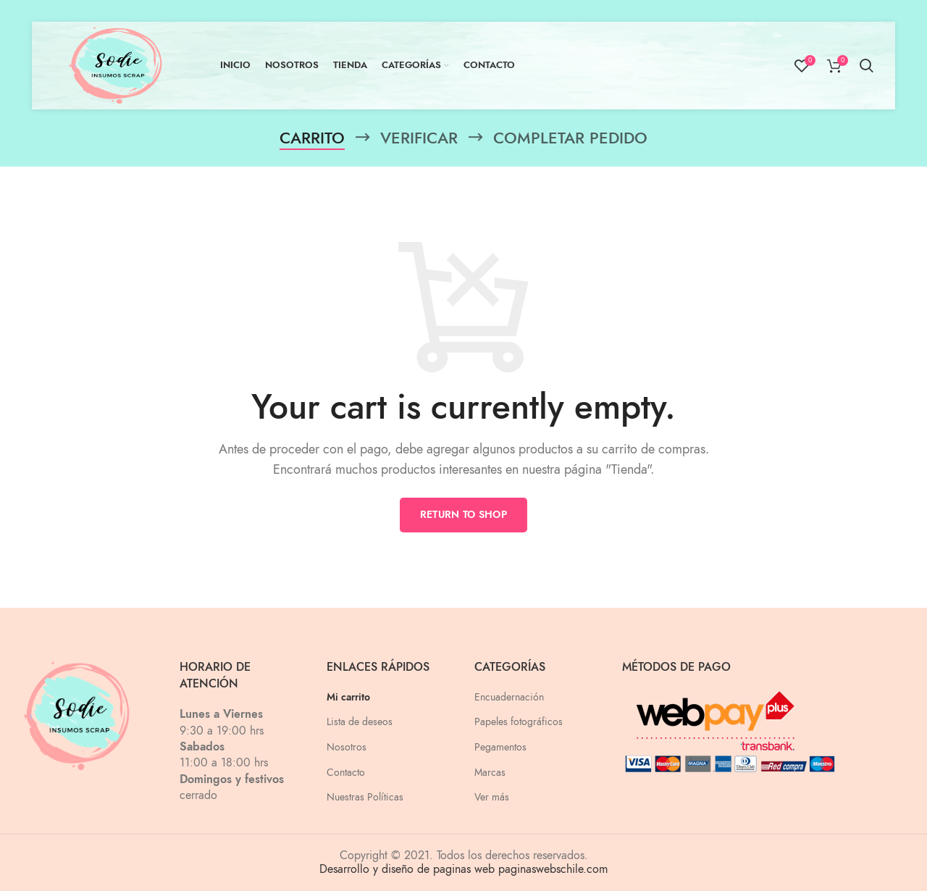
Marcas (490, 772)
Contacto (346, 772)
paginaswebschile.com (553, 869)
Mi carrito (348, 697)
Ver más (491, 797)
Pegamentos (500, 747)
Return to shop (463, 515)
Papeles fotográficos (518, 722)
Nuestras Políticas (365, 797)
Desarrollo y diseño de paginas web (407, 869)
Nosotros (346, 747)
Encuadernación (509, 697)
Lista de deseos (360, 722)
